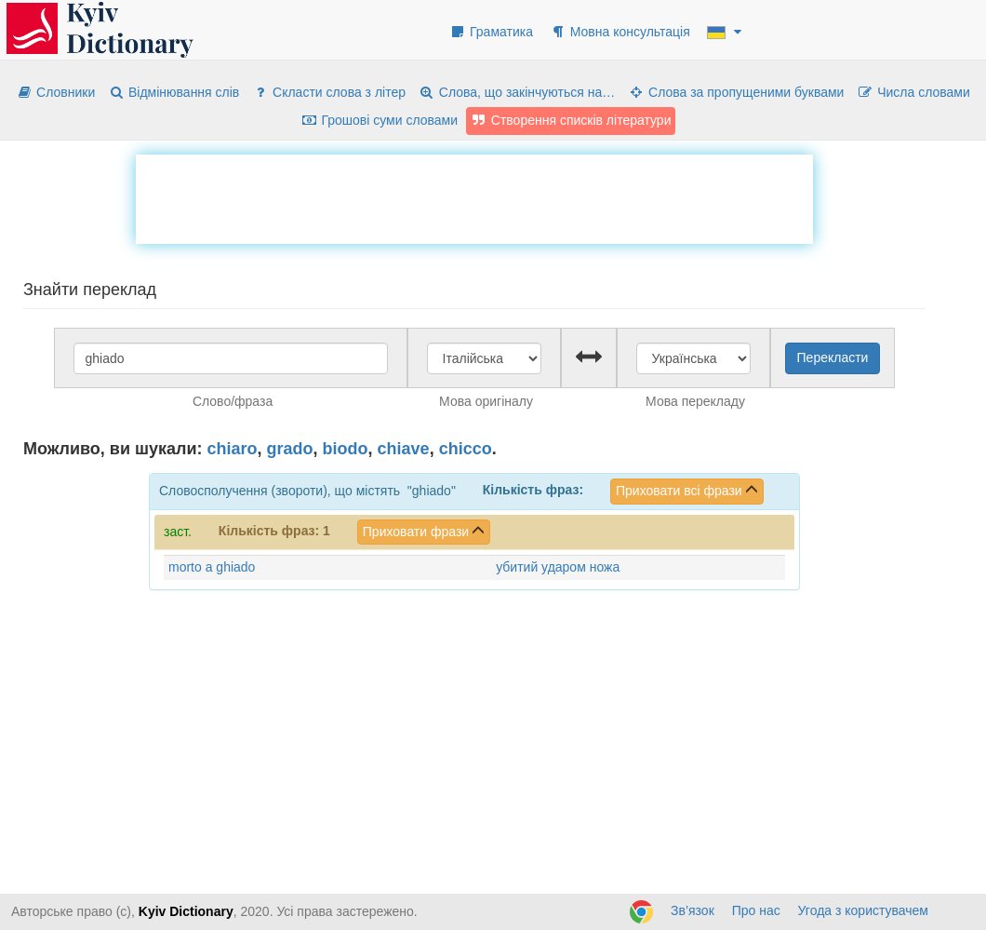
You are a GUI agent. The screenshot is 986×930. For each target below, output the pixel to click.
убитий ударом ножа (558, 566)
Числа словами (913, 92)
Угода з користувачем (863, 910)
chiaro (232, 448)
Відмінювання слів (173, 92)
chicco (465, 448)
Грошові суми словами (380, 120)
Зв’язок (692, 910)
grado (290, 448)
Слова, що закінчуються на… (517, 92)
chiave (404, 448)
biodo (345, 448)
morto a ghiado (211, 566)
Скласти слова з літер (329, 92)
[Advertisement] (474, 196)
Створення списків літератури (571, 120)
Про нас (756, 910)
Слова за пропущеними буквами (736, 92)
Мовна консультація (620, 31)
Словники (55, 92)
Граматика (491, 31)
